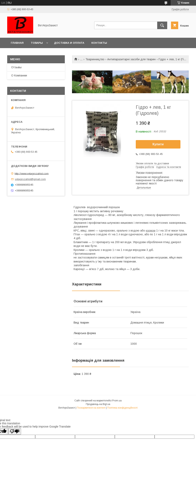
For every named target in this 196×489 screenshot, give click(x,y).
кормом (150, 230)
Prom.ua (117, 400)
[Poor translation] (14, 431)
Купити (158, 144)
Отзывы (16, 67)
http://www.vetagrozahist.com (32, 173)
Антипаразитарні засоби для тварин (131, 59)
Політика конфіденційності (122, 407)
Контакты (99, 42)
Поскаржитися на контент (91, 407)
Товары (37, 42)
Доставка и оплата (69, 42)
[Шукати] (162, 25)
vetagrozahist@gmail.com (30, 179)
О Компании (19, 75)
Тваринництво (94, 59)
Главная (17, 42)
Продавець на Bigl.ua (98, 404)
